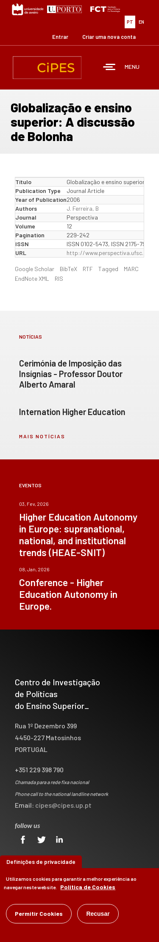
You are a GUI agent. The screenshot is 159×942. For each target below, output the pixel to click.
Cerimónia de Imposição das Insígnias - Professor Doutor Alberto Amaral (71, 373)
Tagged (108, 268)
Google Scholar (34, 268)
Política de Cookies (87, 886)
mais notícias (42, 436)
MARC (131, 268)
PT (130, 21)
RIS (59, 278)
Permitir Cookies (39, 913)
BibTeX (68, 268)
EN (141, 21)
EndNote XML (32, 278)
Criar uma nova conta (109, 36)
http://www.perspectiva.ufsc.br (108, 252)
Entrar (60, 36)
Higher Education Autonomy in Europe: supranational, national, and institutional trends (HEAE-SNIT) (78, 534)
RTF (88, 268)
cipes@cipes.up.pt (63, 805)
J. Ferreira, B (83, 208)
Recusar (97, 913)
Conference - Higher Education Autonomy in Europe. (68, 594)
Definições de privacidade (40, 861)
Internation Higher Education (72, 412)
